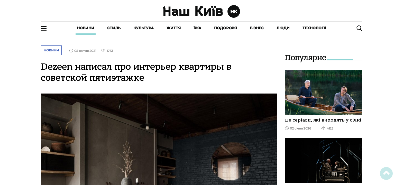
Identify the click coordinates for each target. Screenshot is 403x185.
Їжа (197, 28)
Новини (85, 28)
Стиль (114, 28)
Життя (174, 28)
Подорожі (225, 28)
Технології (314, 28)
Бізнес (257, 28)
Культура (143, 28)
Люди (283, 28)
